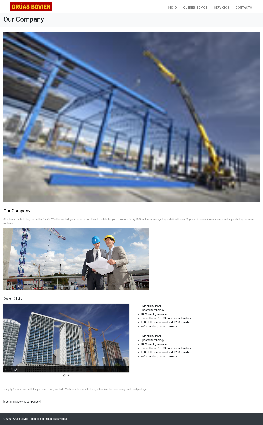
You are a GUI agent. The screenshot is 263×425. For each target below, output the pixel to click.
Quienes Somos (195, 7)
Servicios (221, 7)
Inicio (172, 7)
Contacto (244, 7)
